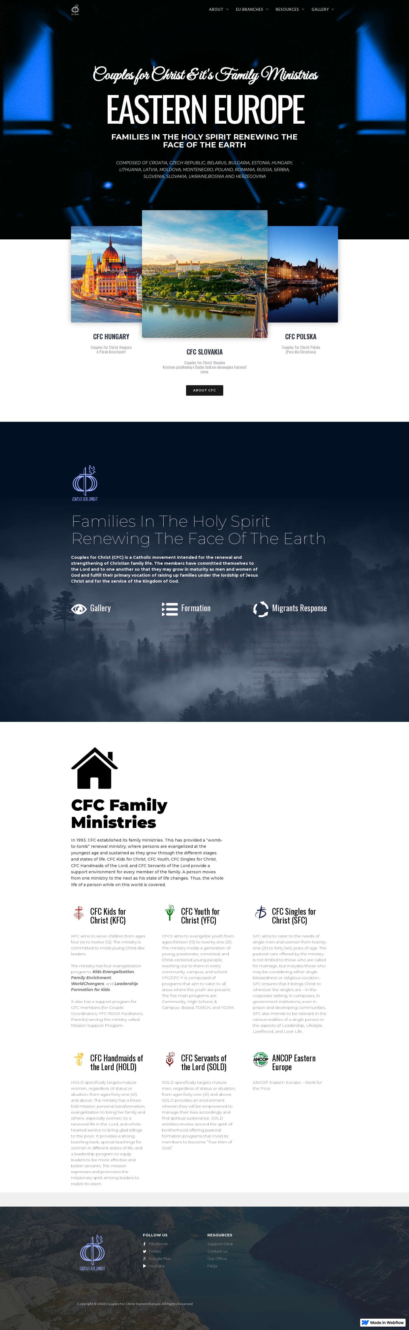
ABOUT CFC (204, 390)
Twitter (155, 1251)
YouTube (157, 1266)
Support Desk (220, 1244)
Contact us (217, 1251)
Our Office (217, 1258)
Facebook (158, 1244)
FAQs (212, 1266)
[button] (219, 9)
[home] (75, 9)
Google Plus (160, 1258)
